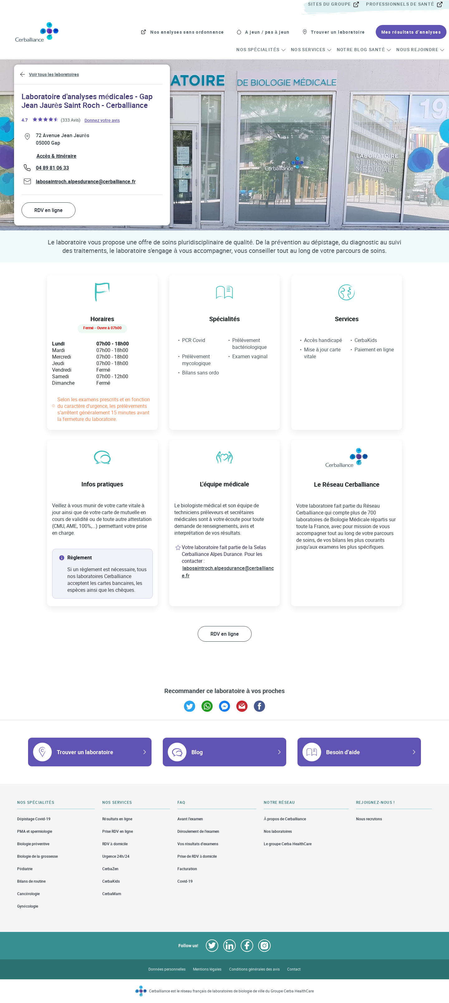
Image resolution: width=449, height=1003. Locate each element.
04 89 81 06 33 (52, 167)
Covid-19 (185, 881)
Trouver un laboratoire (85, 752)
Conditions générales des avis (254, 969)
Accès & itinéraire (56, 155)
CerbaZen (110, 868)
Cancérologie (28, 893)
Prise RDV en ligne (117, 831)
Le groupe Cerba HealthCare (287, 843)
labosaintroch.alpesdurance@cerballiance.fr (86, 181)
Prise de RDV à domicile (197, 856)
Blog (197, 752)
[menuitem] (336, 4)
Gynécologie (27, 906)
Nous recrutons (369, 818)
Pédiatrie (24, 868)
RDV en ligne (48, 210)
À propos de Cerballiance (285, 818)
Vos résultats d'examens (198, 843)
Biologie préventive (33, 843)
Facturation (187, 868)
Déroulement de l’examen (198, 831)
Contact (294, 969)
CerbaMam (111, 893)
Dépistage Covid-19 (34, 818)
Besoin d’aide (343, 752)
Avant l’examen (190, 818)
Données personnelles (167, 969)
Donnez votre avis (102, 120)
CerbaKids (111, 881)
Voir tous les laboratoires (54, 74)
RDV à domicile (115, 843)
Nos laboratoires (278, 831)
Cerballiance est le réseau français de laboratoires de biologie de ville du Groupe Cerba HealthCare (231, 991)
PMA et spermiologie (34, 831)
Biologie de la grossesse (37, 856)
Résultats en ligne (117, 818)
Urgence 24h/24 (115, 856)
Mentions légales (207, 969)
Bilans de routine (31, 881)
